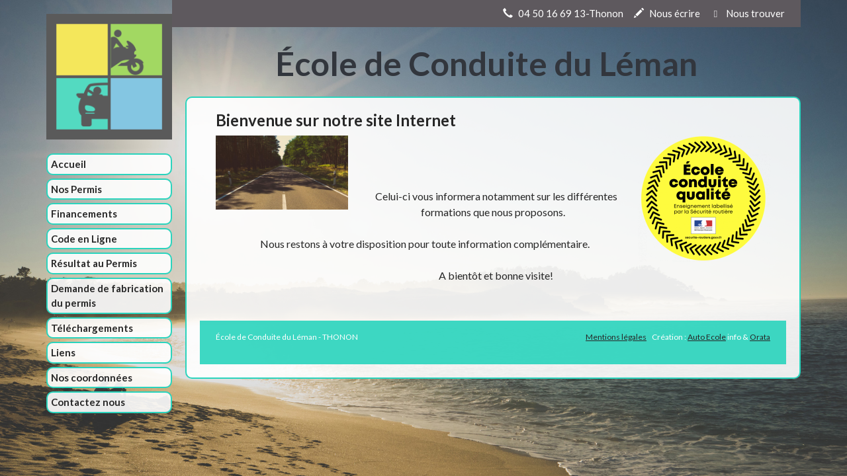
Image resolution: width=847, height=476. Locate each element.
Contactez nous (88, 402)
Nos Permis (76, 189)
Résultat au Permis (94, 263)
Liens (63, 352)
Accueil (68, 164)
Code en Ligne (84, 239)
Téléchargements (92, 328)
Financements (84, 213)
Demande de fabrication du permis (107, 295)
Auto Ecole (707, 337)
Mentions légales (616, 337)
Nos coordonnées (91, 377)
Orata (760, 337)
